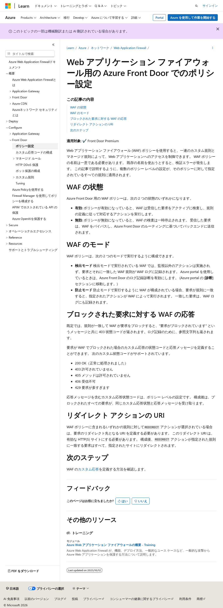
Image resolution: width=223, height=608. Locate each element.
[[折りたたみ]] (53, 45)
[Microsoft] (8, 6)
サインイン (210, 5)
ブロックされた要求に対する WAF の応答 (98, 118)
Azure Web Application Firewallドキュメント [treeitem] (32, 64)
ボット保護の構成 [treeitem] (28, 171)
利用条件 (185, 599)
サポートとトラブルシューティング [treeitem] (33, 250)
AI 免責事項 (11, 599)
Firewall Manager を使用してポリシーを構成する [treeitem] (34, 198)
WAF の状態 (78, 107)
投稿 (75, 599)
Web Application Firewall (130, 48)
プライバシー (92, 599)
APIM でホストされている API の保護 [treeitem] (34, 210)
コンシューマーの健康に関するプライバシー (140, 599)
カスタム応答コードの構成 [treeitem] (34, 152)
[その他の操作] (212, 48)
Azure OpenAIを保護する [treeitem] (29, 219)
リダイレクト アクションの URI (91, 124)
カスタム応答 (88, 469)
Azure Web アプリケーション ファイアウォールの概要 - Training (111, 545)
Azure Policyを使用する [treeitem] (28, 189)
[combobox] (29, 53)
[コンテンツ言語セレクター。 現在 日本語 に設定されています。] (12, 588)
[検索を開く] (196, 6)
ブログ (58, 599)
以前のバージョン (37, 599)
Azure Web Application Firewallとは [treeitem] (34, 82)
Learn (70, 48)
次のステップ (79, 130)
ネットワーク (100, 48)
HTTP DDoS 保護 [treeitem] (27, 165)
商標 (200, 599)
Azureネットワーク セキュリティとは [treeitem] (34, 112)
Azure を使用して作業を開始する (192, 17)
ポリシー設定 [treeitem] (25, 146)
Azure (82, 48)
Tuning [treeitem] (20, 183)
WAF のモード (79, 113)
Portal (159, 17)
